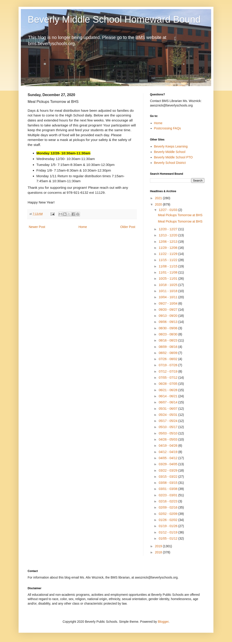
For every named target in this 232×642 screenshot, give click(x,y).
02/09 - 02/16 (168, 507)
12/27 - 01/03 (168, 210)
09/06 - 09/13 (168, 322)
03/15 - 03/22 (168, 476)
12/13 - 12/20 (168, 235)
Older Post (127, 227)
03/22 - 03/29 (168, 470)
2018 (159, 552)
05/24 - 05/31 (168, 415)
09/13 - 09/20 (168, 315)
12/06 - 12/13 (168, 241)
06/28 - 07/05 (168, 383)
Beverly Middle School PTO (173, 157)
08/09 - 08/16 (168, 347)
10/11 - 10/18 (168, 291)
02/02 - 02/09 (168, 514)
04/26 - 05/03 (168, 439)
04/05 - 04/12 (168, 458)
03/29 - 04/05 (168, 464)
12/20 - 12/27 (168, 229)
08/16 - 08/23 (168, 340)
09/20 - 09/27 (168, 309)
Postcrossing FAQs (167, 128)
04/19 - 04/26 (168, 445)
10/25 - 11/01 (168, 278)
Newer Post (37, 227)
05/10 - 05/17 (168, 427)
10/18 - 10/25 (168, 285)
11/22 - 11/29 (168, 254)
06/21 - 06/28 (168, 390)
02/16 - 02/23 (168, 501)
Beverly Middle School (170, 152)
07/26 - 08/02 (168, 359)
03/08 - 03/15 (168, 483)
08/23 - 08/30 (168, 334)
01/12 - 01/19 (168, 532)
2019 (159, 546)
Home (82, 227)
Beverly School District (170, 163)
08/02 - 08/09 (168, 353)
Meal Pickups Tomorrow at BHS (180, 215)
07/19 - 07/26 (168, 365)
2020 (159, 204)
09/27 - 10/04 (168, 303)
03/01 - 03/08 (168, 489)
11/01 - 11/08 (168, 272)
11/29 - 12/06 (168, 248)
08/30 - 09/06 (168, 328)
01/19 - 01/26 (168, 526)
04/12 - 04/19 (168, 452)
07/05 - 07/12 (168, 377)
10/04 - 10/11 (168, 297)
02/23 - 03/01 (168, 495)
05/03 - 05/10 (168, 433)
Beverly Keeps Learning (171, 146)
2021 (159, 198)
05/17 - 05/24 (168, 421)
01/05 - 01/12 (168, 538)
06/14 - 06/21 (168, 396)
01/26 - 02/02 (168, 520)
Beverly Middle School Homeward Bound (114, 19)
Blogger (163, 621)
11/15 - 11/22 (168, 260)
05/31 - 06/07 (168, 408)
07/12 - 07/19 (168, 371)
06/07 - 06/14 (168, 402)
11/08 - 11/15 (168, 266)
